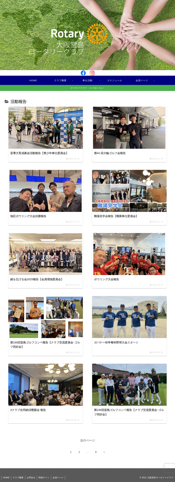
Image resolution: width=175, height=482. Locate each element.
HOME (6, 477)
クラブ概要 (18, 477)
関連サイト (44, 477)
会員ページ (58, 477)
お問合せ (31, 477)
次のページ (87, 440)
